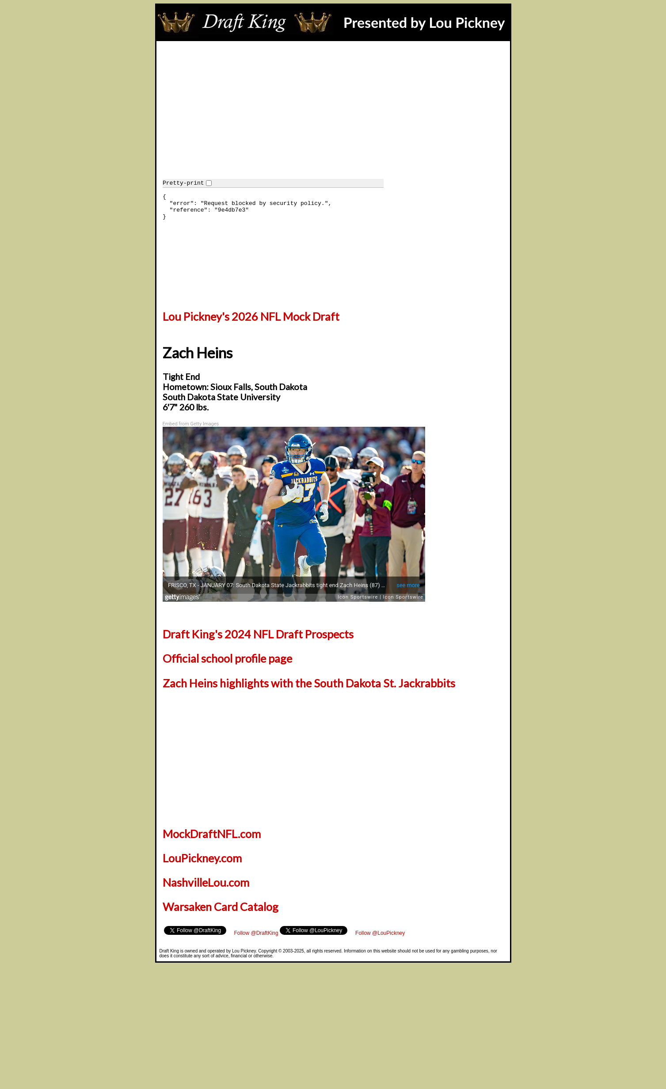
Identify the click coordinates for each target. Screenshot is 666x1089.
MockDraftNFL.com (212, 833)
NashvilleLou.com (206, 882)
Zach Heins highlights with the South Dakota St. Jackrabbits (309, 683)
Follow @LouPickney (380, 933)
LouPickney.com (202, 858)
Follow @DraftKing (256, 933)
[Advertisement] (333, 107)
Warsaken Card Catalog (220, 906)
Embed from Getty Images (191, 424)
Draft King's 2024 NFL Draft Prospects (258, 634)
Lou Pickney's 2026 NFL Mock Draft (251, 316)
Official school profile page (227, 658)
